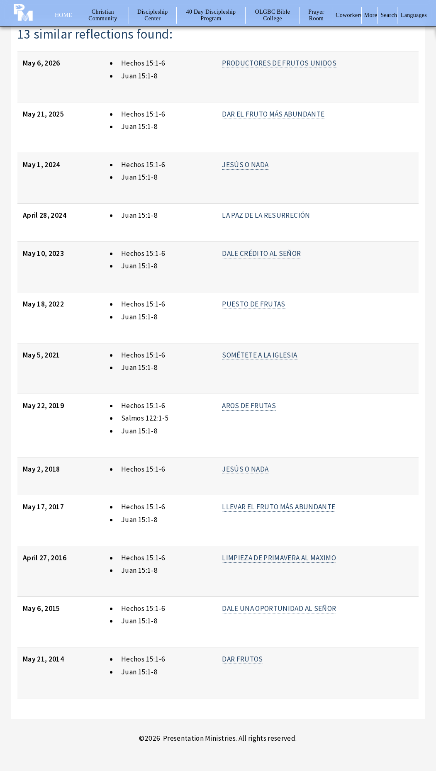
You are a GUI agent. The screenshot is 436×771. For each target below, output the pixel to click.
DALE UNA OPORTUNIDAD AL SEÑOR (279, 608)
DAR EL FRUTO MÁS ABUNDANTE (273, 114)
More (370, 15)
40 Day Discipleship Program (211, 15)
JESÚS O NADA (245, 164)
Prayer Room (316, 15)
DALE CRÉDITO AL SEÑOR (261, 253)
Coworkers (348, 15)
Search (388, 15)
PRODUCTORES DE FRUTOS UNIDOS (279, 63)
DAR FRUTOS (242, 659)
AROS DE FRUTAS (249, 405)
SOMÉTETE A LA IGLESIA (259, 355)
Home (63, 15)
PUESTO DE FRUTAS (253, 304)
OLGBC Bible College (272, 15)
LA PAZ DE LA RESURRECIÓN (266, 215)
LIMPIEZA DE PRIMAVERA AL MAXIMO (279, 557)
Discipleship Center (152, 15)
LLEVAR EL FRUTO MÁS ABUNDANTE (278, 506)
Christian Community (102, 15)
